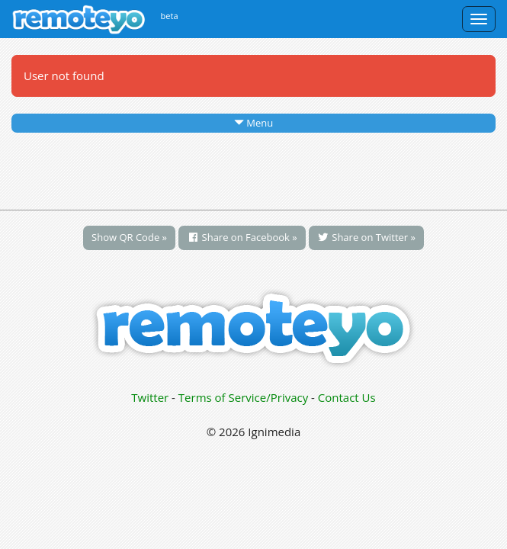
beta (169, 15)
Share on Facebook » (242, 237)
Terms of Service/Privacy (243, 397)
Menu (253, 123)
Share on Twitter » (366, 237)
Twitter (149, 397)
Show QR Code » (129, 237)
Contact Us (347, 397)
